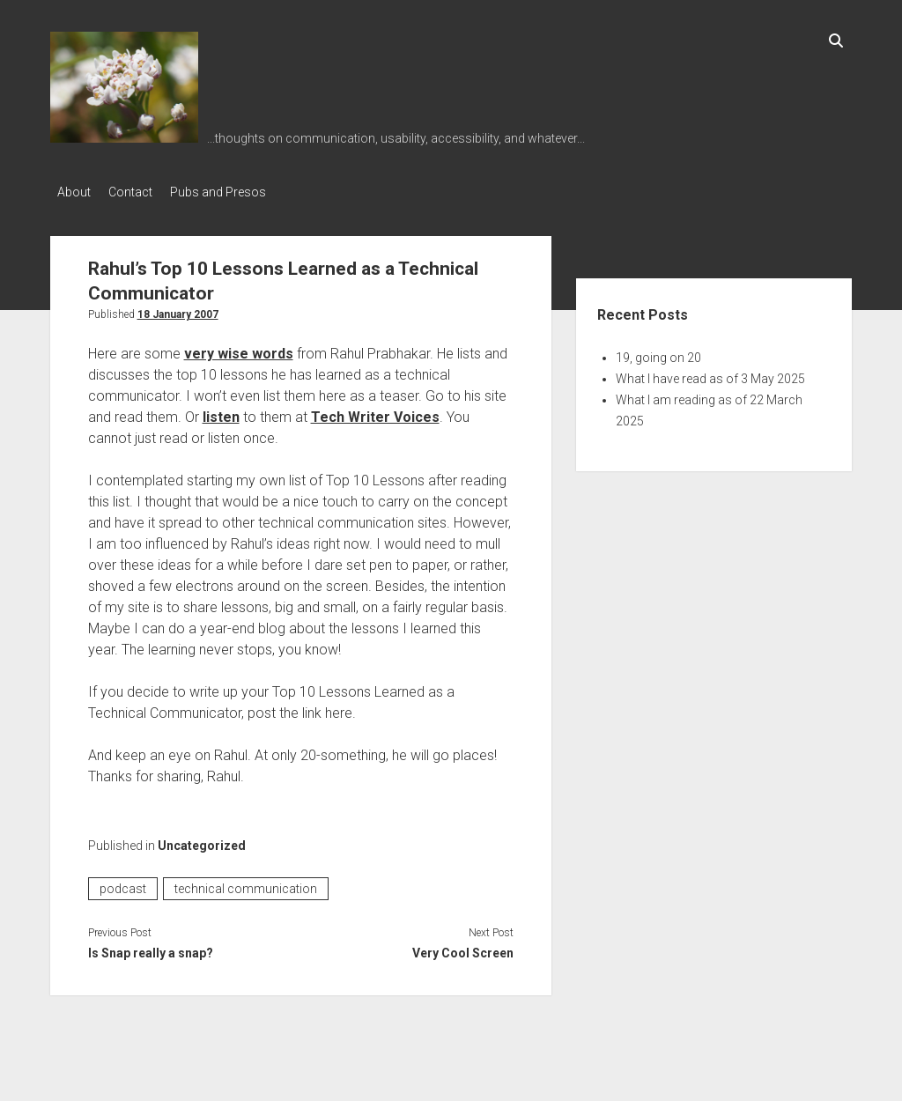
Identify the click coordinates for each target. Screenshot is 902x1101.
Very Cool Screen (463, 948)
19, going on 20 (658, 352)
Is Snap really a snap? (150, 948)
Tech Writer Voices (375, 411)
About (74, 192)
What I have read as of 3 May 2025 (710, 373)
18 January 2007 (177, 309)
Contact (139, 192)
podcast (123, 883)
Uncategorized (202, 840)
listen (221, 411)
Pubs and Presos (236, 192)
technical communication (245, 883)
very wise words (238, 348)
